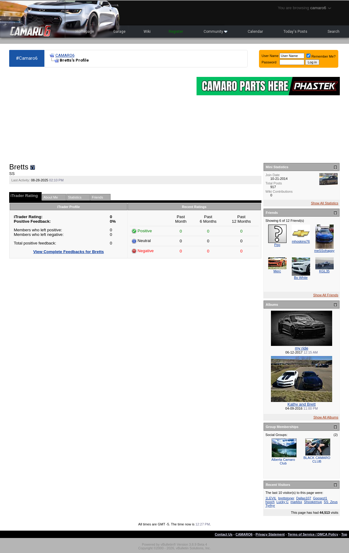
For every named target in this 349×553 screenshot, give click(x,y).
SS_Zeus (331, 502)
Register (176, 31)
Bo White (301, 277)
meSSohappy (324, 250)
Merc (277, 271)
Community (215, 31)
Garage (119, 31)
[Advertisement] (99, 115)
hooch (270, 502)
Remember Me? (321, 56)
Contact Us (223, 534)
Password (269, 62)
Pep (277, 245)
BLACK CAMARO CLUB (316, 459)
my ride (301, 348)
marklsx (296, 502)
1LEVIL (270, 498)
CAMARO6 (64, 55)
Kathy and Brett (301, 404)
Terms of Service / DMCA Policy (313, 534)
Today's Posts (295, 31)
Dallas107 (303, 498)
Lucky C (282, 502)
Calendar (255, 31)
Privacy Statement (270, 534)
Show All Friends (325, 295)
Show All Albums (325, 417)
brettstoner (286, 498)
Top (344, 534)
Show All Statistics (324, 203)
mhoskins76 (301, 241)
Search (334, 31)
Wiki (147, 31)
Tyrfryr (270, 505)
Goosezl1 (320, 498)
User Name (270, 56)
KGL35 (324, 271)
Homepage (85, 31)
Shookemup (313, 502)
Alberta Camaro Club (283, 461)
